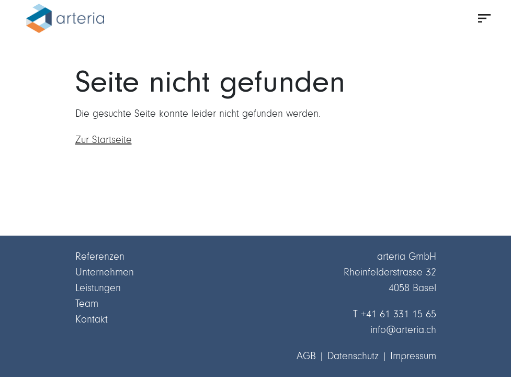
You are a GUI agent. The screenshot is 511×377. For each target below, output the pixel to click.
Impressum (413, 356)
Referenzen (99, 256)
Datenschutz (353, 356)
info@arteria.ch (403, 330)
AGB (306, 356)
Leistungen (98, 288)
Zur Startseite (103, 140)
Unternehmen (104, 272)
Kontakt (91, 319)
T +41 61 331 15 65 (394, 314)
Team (86, 303)
